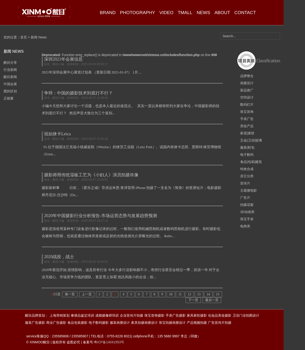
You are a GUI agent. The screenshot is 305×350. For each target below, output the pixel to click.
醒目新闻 (10, 77)
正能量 (9, 98)
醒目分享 (10, 62)
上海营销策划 (60, 315)
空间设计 (247, 97)
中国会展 (10, 84)
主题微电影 (248, 190)
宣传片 (245, 183)
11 (180, 294)
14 (208, 294)
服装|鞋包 (247, 147)
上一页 (87, 294)
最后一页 (212, 300)
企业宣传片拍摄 (131, 315)
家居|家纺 (247, 133)
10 (171, 294)
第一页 (70, 294)
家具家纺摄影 (197, 315)
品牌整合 (247, 76)
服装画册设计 (120, 322)
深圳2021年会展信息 (63, 59)
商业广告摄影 (56, 322)
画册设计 (247, 83)
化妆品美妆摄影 (219, 315)
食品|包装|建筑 (251, 162)
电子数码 (247, 155)
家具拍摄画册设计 (144, 322)
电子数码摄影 (99, 322)
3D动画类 (247, 212)
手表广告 (247, 119)
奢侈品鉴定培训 (82, 315)
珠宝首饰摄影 (154, 315)
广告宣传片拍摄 (219, 322)
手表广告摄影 (176, 315)
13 (199, 294)
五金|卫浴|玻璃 (251, 140)
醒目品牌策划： (36, 315)
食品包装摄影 (77, 322)
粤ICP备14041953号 (109, 342)
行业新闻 (10, 70)
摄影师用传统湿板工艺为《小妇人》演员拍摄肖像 (91, 174)
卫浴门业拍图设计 (246, 315)
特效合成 (247, 169)
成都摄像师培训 (107, 315)
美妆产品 (247, 126)
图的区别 (10, 91)
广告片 (245, 197)
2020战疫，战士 (59, 256)
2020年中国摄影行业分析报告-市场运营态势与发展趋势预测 (100, 215)
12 (189, 294)
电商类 (245, 226)
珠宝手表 (247, 219)
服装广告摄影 (35, 322)
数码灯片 (247, 104)
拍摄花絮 (247, 205)
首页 (23, 37)
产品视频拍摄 (197, 322)
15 (217, 294)
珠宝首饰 (247, 112)
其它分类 (247, 176)
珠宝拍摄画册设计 (172, 322)
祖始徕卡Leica (57, 133)
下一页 (193, 300)
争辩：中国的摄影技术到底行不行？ (78, 93)
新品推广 (247, 90)
